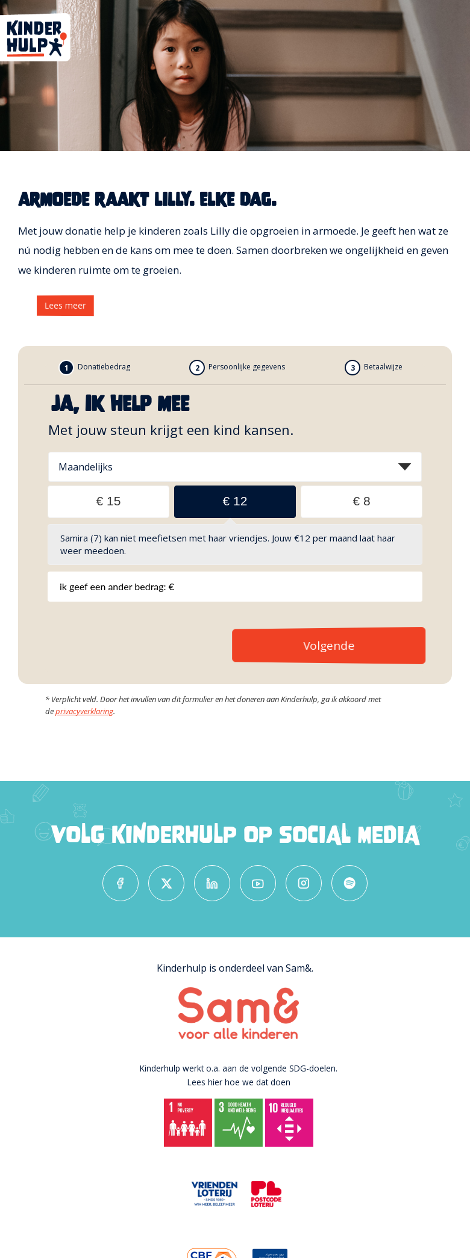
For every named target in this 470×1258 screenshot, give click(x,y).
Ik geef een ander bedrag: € (117, 586)
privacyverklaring (84, 711)
